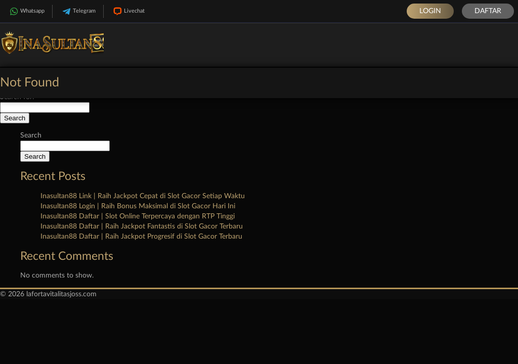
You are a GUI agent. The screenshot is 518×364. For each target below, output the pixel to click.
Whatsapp (26, 11)
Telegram (78, 11)
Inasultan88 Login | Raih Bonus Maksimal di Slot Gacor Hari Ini (137, 206)
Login (430, 11)
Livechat (128, 11)
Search (30, 135)
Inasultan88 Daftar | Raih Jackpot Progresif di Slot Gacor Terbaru (141, 236)
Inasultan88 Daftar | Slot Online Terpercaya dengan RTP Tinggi (137, 216)
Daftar (487, 11)
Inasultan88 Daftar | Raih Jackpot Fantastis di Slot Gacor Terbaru (141, 226)
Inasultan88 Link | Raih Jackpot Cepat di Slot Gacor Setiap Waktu (142, 196)
